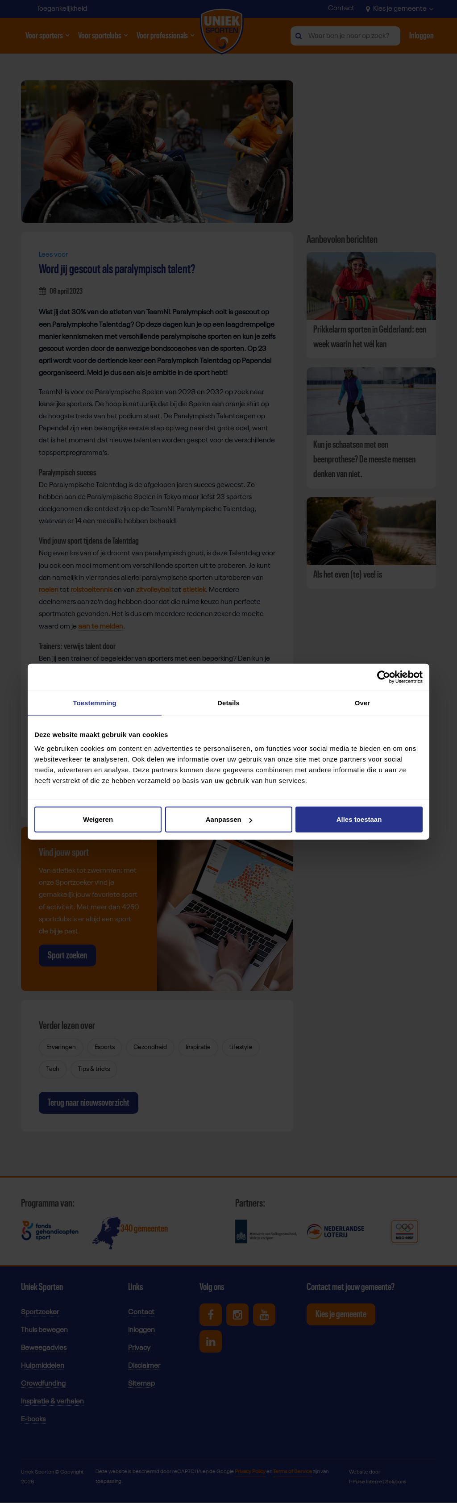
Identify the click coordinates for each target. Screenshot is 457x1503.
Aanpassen (229, 819)
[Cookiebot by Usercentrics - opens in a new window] (384, 676)
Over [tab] (362, 702)
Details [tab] (228, 702)
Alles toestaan (359, 819)
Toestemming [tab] (94, 702)
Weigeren (98, 819)
